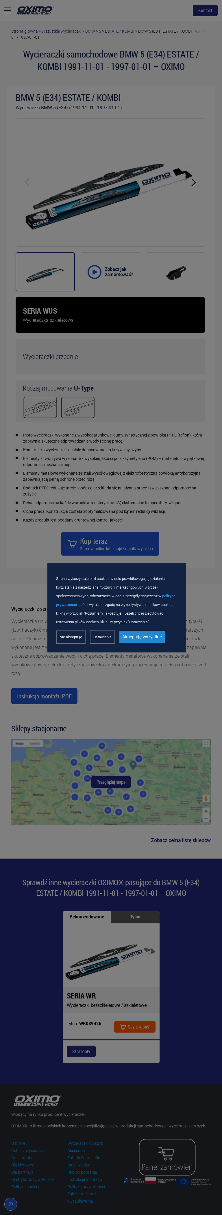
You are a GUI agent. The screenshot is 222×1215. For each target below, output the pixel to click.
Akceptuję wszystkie (142, 636)
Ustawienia (102, 637)
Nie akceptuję (71, 637)
